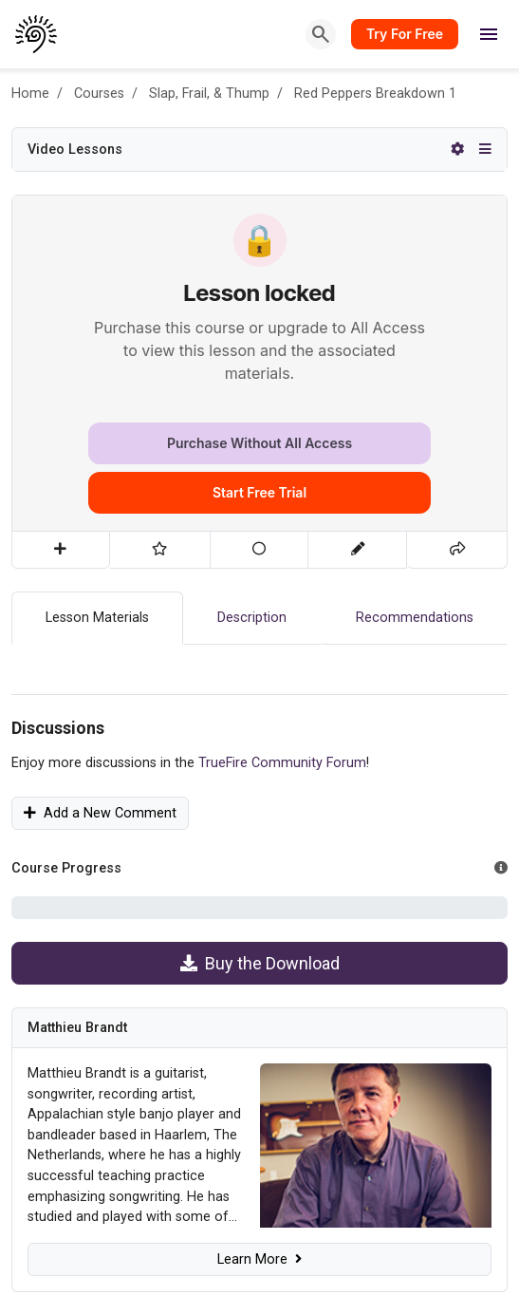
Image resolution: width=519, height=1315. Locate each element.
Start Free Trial (259, 492)
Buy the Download (260, 963)
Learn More (259, 1259)
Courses (99, 93)
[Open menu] (488, 34)
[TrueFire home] (36, 34)
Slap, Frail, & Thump (209, 93)
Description (252, 618)
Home (30, 93)
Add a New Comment (100, 813)
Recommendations (414, 618)
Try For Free (404, 34)
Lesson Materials (97, 618)
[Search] (321, 34)
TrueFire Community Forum (282, 763)
